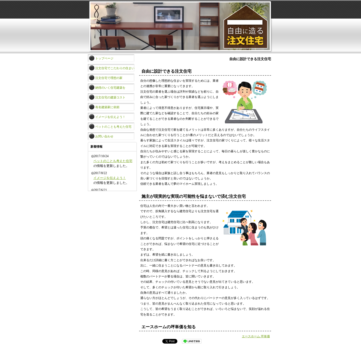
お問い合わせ (104, 136)
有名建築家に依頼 (107, 107)
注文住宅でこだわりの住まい (114, 68)
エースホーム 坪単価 (256, 336)
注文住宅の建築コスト (110, 97)
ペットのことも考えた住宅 (113, 126)
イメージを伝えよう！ (110, 117)
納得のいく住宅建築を (110, 87)
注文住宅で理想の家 (108, 78)
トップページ (104, 58)
